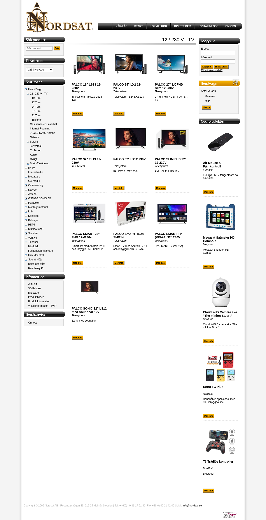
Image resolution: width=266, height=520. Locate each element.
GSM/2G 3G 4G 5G (39, 198)
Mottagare (34, 176)
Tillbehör (37, 119)
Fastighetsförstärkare (40, 250)
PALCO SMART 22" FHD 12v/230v (86, 235)
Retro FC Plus (213, 387)
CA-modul (34, 181)
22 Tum (36, 102)
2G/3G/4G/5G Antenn (42, 132)
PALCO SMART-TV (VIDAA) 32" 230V (168, 235)
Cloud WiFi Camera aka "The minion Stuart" (220, 313)
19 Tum (36, 98)
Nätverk (34, 137)
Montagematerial (38, 207)
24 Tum (36, 106)
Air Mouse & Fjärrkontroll (212, 164)
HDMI (31, 224)
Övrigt (33, 159)
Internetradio (35, 172)
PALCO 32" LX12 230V (129, 159)
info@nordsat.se (192, 505)
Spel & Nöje (35, 259)
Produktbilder (36, 297)
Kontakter (33, 215)
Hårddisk (33, 246)
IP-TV (31, 167)
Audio (33, 154)
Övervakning (35, 185)
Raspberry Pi (35, 268)
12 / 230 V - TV (39, 93)
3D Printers (34, 288)
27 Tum (36, 111)
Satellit (34, 141)
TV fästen (35, 150)
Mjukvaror (34, 292)
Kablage (33, 220)
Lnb (30, 211)
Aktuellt (32, 284)
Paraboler (34, 202)
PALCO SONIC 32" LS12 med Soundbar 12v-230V (89, 312)
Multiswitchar (35, 229)
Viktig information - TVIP (42, 305)
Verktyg (32, 237)
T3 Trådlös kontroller (218, 461)
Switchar (33, 233)
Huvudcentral (36, 255)
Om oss (32, 322)
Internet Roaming (40, 128)
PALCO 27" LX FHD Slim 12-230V (169, 86)
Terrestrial (36, 146)
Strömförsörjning (39, 163)
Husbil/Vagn (35, 89)
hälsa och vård (36, 263)
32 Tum (36, 115)
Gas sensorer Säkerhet (43, 124)
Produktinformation (39, 301)
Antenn (32, 194)
